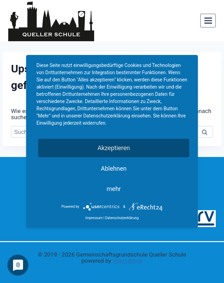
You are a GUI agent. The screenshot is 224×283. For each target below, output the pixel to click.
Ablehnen (113, 168)
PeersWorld (128, 260)
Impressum (93, 218)
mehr (114, 188)
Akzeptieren (114, 147)
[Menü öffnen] (208, 20)
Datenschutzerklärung (121, 218)
